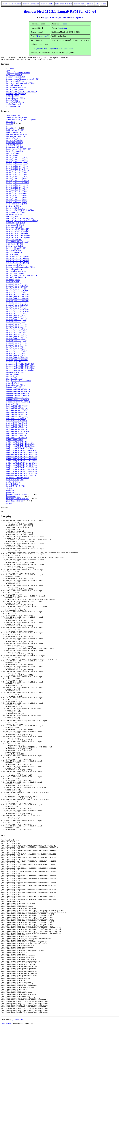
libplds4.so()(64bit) (13, 377)
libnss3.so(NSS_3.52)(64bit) (16, 341)
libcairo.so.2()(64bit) (13, 207)
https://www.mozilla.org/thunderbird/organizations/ (53, 48)
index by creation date (63, 4)
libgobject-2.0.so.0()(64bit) (16, 249)
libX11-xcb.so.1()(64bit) (15, 131)
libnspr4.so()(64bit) (13, 280)
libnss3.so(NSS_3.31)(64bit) (16, 327)
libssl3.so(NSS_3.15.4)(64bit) (17, 417)
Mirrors (90, 4)
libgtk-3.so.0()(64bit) (13, 251)
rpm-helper (10, 491)
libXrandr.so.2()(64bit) (14, 143)
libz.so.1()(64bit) (12, 485)
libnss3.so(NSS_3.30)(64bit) (16, 325)
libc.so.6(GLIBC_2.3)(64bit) (16, 179)
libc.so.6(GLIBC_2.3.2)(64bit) (17, 181)
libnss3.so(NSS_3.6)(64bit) (16, 348)
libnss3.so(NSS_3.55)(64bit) (16, 344)
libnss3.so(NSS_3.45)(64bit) (16, 335)
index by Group (15, 4)
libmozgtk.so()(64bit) (14, 86)
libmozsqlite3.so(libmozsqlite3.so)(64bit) (21, 92)
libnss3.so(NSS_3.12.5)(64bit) (17, 299)
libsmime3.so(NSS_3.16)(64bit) (18, 392)
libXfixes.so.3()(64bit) (14, 141)
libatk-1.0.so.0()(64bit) (14, 152)
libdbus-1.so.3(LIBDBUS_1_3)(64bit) (20, 211)
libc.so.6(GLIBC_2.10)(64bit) (17, 158)
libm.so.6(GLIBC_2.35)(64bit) (17, 263)
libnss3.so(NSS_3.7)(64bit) (16, 350)
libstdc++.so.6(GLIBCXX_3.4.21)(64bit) (21, 466)
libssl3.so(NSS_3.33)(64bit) (16, 434)
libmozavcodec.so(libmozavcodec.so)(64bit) (22, 80)
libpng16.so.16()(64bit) (14, 379)
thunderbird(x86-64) (13, 107)
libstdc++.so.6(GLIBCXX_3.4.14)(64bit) (21, 453)
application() (10, 71)
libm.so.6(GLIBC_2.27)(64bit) (17, 259)
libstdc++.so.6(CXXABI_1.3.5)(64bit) (20, 445)
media (66, 17)
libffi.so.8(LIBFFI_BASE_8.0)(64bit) (20, 219)
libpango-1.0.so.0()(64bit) (15, 373)
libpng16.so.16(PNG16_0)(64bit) (18, 381)
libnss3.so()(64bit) (12, 282)
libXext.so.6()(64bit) (13, 139)
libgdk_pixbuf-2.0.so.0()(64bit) (17, 242)
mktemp (9, 489)
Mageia (64, 24)
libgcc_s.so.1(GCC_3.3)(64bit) (17, 232)
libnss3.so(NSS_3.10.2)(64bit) (17, 287)
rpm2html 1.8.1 (17, 1118)
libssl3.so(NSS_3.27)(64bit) (16, 428)
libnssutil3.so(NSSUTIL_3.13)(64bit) (20, 371)
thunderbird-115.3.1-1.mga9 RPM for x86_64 (60, 11)
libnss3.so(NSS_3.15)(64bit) (16, 308)
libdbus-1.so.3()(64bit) (14, 209)
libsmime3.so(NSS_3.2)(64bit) (17, 394)
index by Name (79, 4)
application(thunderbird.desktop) (18, 73)
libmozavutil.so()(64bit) (15, 82)
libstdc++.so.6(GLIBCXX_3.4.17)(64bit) (21, 457)
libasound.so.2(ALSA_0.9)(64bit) (18, 150)
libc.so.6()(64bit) (12, 156)
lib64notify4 (10, 122)
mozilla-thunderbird (13, 105)
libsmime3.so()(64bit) (14, 388)
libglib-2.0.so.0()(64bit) (14, 247)
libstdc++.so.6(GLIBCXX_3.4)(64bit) (20, 449)
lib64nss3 (9, 124)
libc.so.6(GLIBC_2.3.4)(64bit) (17, 183)
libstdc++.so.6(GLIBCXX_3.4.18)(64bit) (21, 459)
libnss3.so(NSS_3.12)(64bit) (16, 293)
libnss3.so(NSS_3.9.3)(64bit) (17, 360)
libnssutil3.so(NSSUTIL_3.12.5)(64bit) (20, 369)
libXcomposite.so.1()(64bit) (16, 135)
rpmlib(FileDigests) (13, 497)
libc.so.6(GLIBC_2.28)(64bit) (17, 177)
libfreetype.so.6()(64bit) (15, 226)
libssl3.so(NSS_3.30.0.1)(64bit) (18, 432)
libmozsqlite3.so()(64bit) (15, 90)
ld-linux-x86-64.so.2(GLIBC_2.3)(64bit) (21, 120)
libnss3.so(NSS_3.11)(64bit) (16, 289)
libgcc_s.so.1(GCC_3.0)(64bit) (17, 230)
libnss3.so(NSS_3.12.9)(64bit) (17, 301)
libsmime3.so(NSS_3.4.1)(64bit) (18, 398)
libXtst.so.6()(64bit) (13, 146)
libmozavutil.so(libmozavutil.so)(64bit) (20, 84)
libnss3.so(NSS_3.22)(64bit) (16, 320)
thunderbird (10, 69)
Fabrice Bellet (6, 1122)
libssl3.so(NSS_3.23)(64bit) (16, 426)
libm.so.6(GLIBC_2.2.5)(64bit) (17, 257)
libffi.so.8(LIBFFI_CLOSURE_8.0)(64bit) (22, 221)
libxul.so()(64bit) (12, 101)
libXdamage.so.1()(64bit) (15, 137)
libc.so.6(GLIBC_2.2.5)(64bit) (17, 171)
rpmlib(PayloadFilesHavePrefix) (18, 499)
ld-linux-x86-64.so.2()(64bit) (16, 118)
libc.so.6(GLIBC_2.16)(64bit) (17, 164)
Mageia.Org (62, 28)
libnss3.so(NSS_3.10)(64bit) (16, 285)
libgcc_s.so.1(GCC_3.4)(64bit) (17, 234)
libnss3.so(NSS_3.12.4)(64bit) (17, 297)
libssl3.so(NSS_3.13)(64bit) (16, 409)
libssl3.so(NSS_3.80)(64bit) (16, 438)
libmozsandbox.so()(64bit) (16, 88)
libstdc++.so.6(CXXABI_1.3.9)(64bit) (20, 447)
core (72, 17)
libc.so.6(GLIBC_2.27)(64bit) (17, 175)
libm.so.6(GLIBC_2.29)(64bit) (17, 261)
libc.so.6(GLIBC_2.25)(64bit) (17, 173)
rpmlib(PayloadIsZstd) (14, 502)
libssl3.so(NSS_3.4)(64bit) (16, 436)
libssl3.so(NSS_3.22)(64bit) (16, 424)
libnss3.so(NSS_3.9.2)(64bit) (17, 358)
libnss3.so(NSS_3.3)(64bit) (16, 322)
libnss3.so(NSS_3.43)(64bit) (16, 331)
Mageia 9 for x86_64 (51, 17)
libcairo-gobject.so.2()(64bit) (16, 205)
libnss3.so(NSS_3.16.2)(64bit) (17, 312)
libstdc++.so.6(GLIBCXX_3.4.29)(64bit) (21, 472)
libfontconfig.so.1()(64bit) (15, 223)
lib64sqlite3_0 (11, 129)
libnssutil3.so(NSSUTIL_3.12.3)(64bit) (20, 367)
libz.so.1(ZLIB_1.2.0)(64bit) (16, 487)
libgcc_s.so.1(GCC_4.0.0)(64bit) (18, 236)
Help (97, 4)
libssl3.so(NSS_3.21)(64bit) (16, 421)
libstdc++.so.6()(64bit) (14, 440)
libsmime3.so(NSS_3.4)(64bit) (17, 396)
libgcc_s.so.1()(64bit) (14, 228)
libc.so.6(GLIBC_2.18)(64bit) (17, 169)
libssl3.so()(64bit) (12, 405)
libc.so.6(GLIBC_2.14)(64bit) (17, 162)
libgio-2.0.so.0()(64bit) (14, 245)
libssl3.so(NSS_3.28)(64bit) (16, 430)
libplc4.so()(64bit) (12, 375)
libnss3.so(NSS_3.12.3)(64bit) (17, 295)
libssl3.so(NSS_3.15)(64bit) (16, 415)
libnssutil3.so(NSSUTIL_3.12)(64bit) (20, 365)
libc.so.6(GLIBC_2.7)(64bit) (16, 198)
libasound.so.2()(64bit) (14, 148)
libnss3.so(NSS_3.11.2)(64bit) (17, 291)
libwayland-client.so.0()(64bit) (17, 478)
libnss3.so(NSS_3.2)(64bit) (16, 316)
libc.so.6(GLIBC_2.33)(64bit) (17, 188)
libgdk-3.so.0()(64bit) (14, 240)
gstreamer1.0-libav (13, 116)
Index (5, 4)
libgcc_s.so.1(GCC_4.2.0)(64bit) (18, 238)
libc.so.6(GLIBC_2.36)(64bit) (17, 192)
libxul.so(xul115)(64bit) (15, 103)
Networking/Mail (42, 36)
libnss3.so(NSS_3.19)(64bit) (16, 314)
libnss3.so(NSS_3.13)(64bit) (16, 304)
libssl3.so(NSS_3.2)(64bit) (16, 419)
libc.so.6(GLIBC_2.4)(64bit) (16, 194)
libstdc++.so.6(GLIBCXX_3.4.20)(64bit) (21, 464)
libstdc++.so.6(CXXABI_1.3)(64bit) (19, 443)
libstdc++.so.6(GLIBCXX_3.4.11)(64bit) (21, 451)
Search (103, 4)
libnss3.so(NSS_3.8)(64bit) (16, 354)
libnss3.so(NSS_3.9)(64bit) (16, 356)
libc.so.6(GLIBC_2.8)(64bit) (16, 200)
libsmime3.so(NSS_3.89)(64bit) (18, 403)
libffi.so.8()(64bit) (12, 217)
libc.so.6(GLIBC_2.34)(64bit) (17, 190)
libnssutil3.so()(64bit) (14, 362)
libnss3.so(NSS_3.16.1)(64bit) (17, 310)
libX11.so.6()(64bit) (13, 133)
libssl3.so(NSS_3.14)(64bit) (16, 413)
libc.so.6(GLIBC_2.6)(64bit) (16, 196)
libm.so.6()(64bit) (12, 255)
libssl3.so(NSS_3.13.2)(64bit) (17, 411)
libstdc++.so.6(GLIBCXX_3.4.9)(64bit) (21, 476)
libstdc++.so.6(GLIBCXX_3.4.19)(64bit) (21, 461)
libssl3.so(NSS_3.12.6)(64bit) (17, 407)
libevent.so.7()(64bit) (14, 215)
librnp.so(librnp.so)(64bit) (15, 99)
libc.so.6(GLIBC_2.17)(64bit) (17, 167)
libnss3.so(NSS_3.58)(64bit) (16, 346)
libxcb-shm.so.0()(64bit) (15, 480)
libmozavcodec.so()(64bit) (15, 78)
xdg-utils (9, 504)
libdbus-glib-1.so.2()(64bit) (16, 213)
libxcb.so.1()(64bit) (13, 483)
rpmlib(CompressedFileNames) (17, 495)
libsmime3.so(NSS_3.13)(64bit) (18, 390)
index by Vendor (47, 4)
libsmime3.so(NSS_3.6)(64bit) (17, 400)
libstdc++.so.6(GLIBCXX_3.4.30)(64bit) (21, 474)
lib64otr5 (9, 127)
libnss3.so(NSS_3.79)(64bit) (16, 352)
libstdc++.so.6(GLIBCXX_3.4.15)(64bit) (21, 455)
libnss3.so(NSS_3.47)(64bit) (16, 337)
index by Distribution (31, 4)
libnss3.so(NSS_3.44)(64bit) (16, 333)
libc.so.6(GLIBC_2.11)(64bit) (17, 160)
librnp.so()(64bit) (12, 96)
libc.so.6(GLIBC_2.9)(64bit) (16, 202)
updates (79, 17)
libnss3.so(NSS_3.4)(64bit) (16, 329)
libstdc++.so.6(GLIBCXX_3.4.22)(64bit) (21, 468)
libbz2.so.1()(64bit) (13, 154)
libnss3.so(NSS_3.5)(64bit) (16, 339)
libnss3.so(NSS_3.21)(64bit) (16, 318)
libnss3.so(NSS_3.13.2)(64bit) (17, 306)
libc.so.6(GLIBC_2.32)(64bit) (17, 186)
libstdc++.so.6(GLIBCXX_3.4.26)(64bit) (21, 470)
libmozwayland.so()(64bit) (16, 94)
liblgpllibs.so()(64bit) (14, 75)
